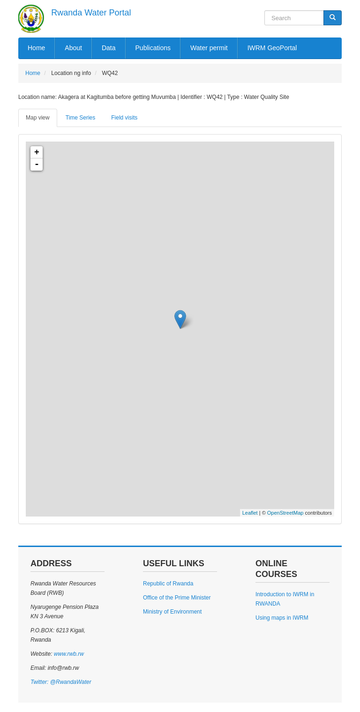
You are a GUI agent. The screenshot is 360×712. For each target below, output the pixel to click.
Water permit (209, 48)
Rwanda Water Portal (91, 12)
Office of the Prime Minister (177, 597)
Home (36, 48)
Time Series (81, 117)
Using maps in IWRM (281, 618)
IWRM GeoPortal (272, 48)
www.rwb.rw (67, 654)
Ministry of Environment (172, 611)
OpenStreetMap (285, 513)
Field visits (124, 117)
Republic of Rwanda (168, 583)
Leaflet (250, 513)
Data (109, 48)
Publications (153, 48)
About (73, 48)
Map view (38, 117)
